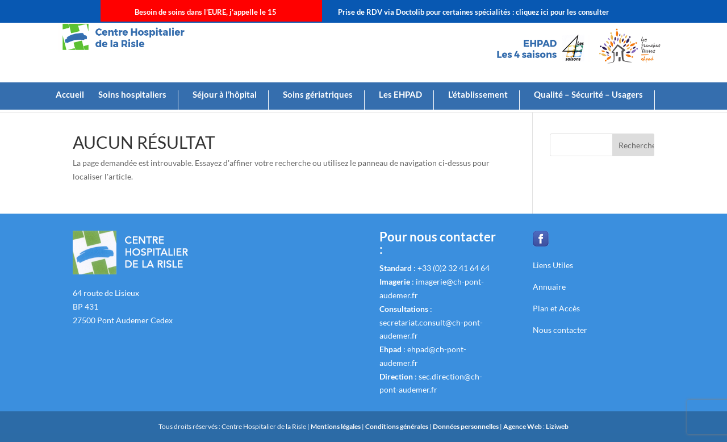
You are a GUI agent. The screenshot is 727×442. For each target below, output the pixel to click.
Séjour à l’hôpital (225, 94)
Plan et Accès (556, 308)
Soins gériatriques (318, 94)
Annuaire (549, 286)
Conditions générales (397, 426)
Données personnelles (466, 426)
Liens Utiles (553, 265)
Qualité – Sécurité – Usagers (588, 94)
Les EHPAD (400, 94)
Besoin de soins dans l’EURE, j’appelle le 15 (206, 11)
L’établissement (478, 94)
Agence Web (523, 426)
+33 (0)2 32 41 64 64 (453, 268)
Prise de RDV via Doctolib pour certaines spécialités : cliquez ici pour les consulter (473, 11)
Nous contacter (560, 330)
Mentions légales (336, 426)
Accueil (70, 94)
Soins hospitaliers (132, 94)
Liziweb (557, 426)
